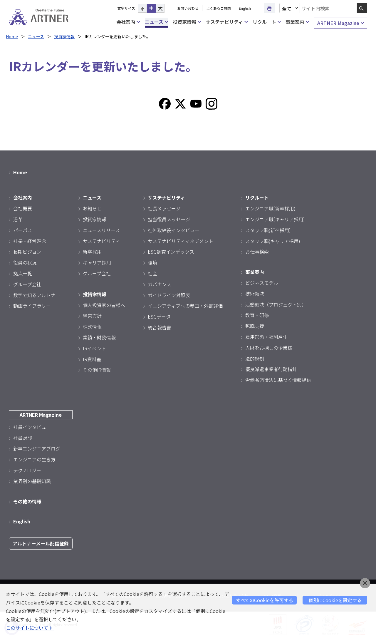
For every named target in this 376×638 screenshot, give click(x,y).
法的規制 (254, 358)
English (245, 8)
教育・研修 (257, 315)
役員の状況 (25, 262)
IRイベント (94, 348)
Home (12, 36)
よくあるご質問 (218, 8)
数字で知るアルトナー (36, 295)
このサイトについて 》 (30, 627)
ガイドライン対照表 (169, 295)
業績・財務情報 (99, 337)
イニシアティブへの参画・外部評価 (185, 305)
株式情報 (92, 326)
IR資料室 (92, 359)
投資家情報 (187, 22)
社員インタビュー (32, 427)
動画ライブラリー (32, 305)
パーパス (22, 230)
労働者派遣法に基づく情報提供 (278, 380)
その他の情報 (27, 501)
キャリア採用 (97, 262)
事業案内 (297, 22)
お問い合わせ (187, 8)
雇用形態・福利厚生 (266, 336)
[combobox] (328, 8)
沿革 (18, 219)
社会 (152, 273)
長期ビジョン (27, 251)
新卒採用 (92, 251)
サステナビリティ (227, 22)
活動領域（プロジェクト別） (275, 304)
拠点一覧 (22, 273)
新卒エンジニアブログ (36, 448)
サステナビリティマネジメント (180, 241)
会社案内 (128, 22)
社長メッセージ (164, 208)
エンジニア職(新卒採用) (270, 208)
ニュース (156, 22)
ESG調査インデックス (171, 251)
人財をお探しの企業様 (268, 347)
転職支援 (254, 325)
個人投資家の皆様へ (104, 305)
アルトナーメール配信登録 (41, 543)
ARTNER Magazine (340, 23)
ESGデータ (159, 316)
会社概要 (22, 208)
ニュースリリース (101, 230)
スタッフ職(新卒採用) (268, 230)
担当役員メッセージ (169, 219)
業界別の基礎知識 (32, 481)
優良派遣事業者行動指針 (271, 369)
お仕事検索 (257, 251)
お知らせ (92, 208)
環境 (152, 262)
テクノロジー (27, 470)
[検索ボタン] (362, 8)
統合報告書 (159, 327)
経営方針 (92, 315)
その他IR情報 (97, 369)
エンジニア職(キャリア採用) (275, 219)
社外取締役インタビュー (173, 230)
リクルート (267, 22)
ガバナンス (159, 284)
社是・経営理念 (29, 241)
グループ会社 (27, 284)
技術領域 (254, 293)
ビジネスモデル (261, 282)
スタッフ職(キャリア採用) (272, 241)
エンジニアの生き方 (34, 459)
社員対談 (22, 437)
